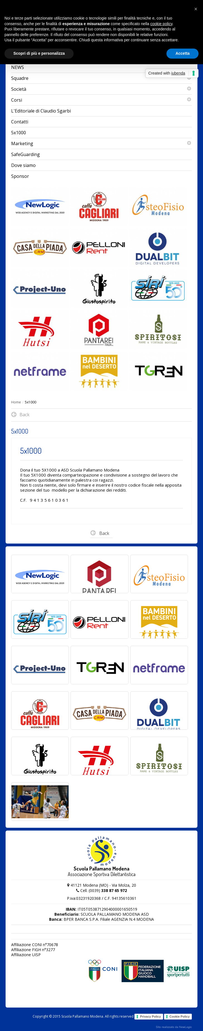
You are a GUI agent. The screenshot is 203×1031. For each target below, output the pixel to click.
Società (101, 89)
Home (16, 402)
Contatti (19, 122)
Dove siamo (23, 165)
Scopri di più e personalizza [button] (39, 53)
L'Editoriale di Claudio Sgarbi (41, 111)
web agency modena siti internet (174, 1027)
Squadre (101, 78)
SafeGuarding (25, 154)
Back (99, 534)
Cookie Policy (180, 1016)
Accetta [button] (182, 53)
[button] (195, 8)
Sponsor (20, 176)
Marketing (101, 143)
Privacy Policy (150, 1016)
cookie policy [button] (161, 23)
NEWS (17, 67)
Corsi (101, 100)
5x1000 (18, 133)
